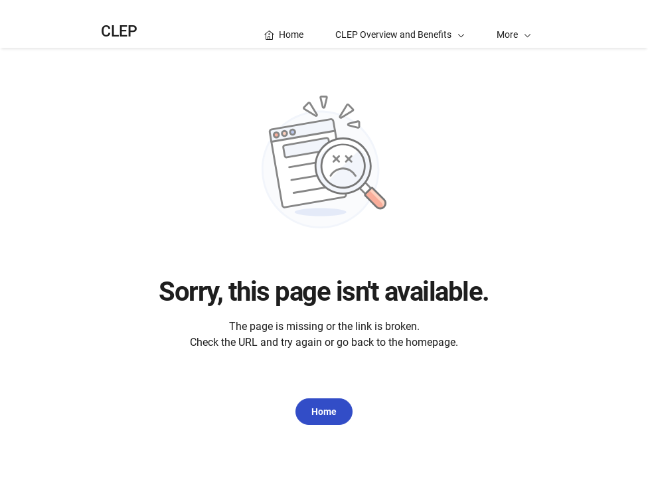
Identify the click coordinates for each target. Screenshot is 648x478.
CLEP (119, 31)
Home (324, 411)
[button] (514, 24)
